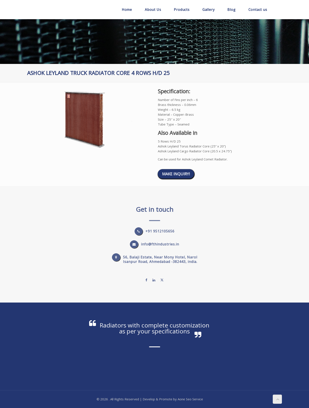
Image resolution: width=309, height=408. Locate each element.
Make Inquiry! (176, 173)
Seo (188, 399)
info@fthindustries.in (160, 244)
